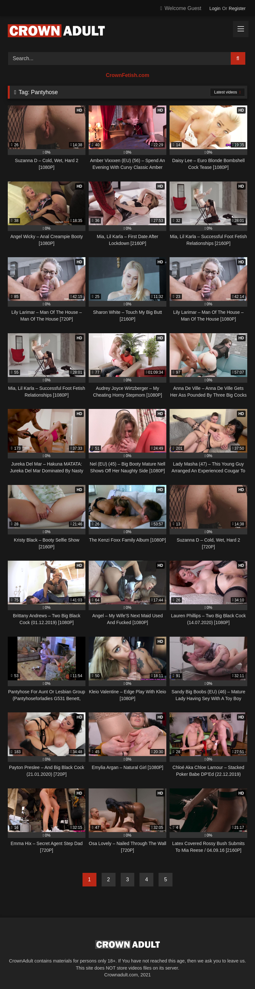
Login (214, 8)
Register (237, 8)
